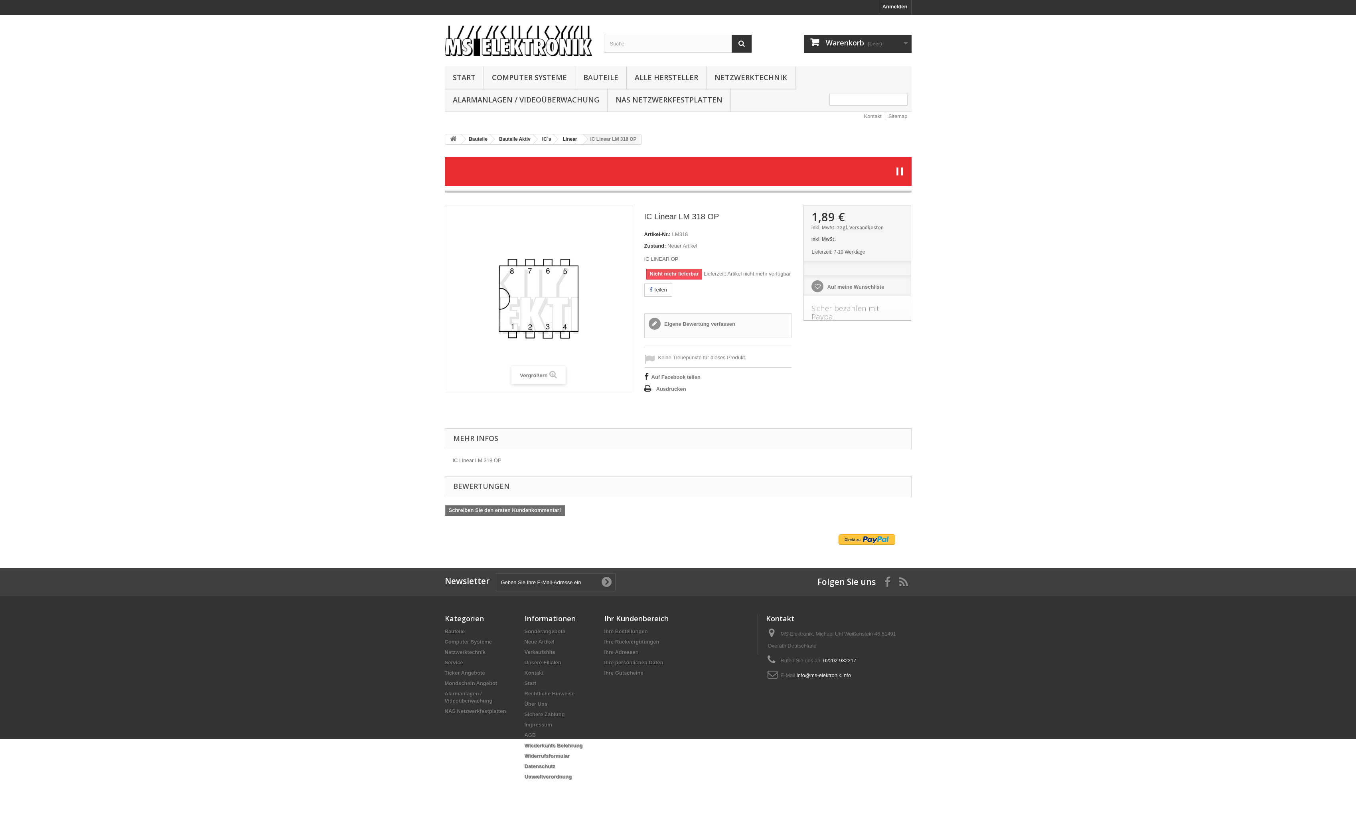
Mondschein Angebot (471, 683)
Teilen (658, 290)
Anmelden (895, 7)
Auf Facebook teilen (676, 377)
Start (464, 77)
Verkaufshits (540, 652)
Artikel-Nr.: (657, 234)
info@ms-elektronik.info (824, 675)
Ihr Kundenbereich (636, 618)
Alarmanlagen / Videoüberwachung (526, 99)
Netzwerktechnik (751, 77)
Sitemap (898, 116)
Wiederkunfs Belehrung (554, 745)
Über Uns (536, 704)
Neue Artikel (540, 642)
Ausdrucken (671, 389)
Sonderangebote (545, 631)
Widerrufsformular (547, 756)
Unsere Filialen (543, 663)
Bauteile (600, 77)
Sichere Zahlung (545, 714)
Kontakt (873, 116)
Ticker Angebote (465, 673)
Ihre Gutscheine (623, 673)
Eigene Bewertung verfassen (699, 324)
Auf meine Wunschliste (855, 287)
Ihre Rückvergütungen (631, 642)
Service (454, 663)
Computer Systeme (529, 77)
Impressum (538, 725)
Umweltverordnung (548, 777)
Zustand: (655, 246)
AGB (530, 735)
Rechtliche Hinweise (550, 694)
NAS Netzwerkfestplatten (669, 99)
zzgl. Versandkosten (860, 227)
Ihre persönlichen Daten (633, 663)
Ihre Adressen (621, 652)
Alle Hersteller (666, 77)
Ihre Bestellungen (626, 631)
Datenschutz (540, 766)
